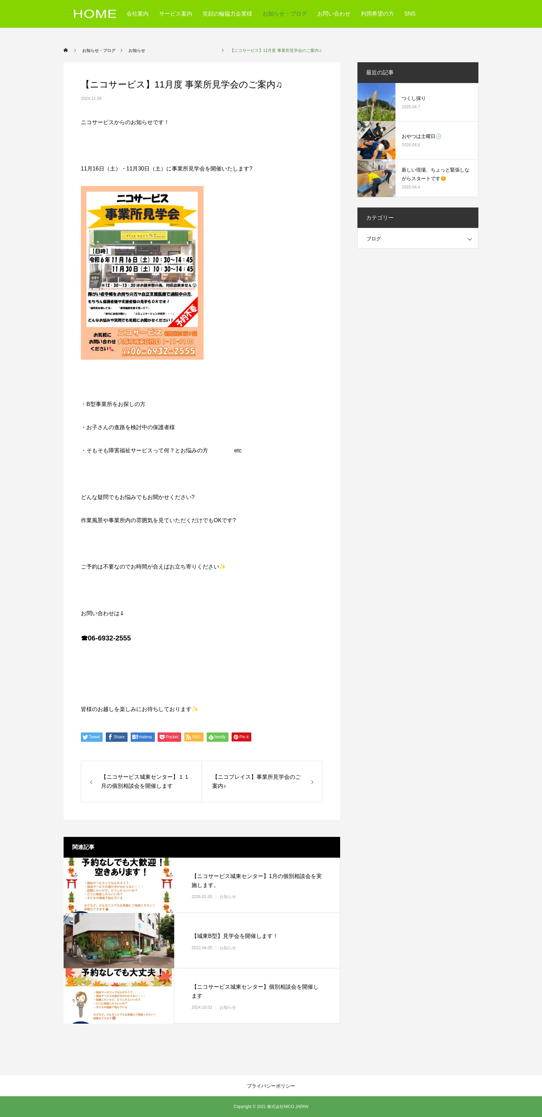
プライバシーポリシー (271, 1086)
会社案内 (138, 14)
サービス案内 (175, 14)
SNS (410, 14)
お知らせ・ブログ (285, 14)
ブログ (373, 238)
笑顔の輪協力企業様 (227, 14)
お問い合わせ (334, 14)
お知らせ (263, 896)
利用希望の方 (377, 14)
